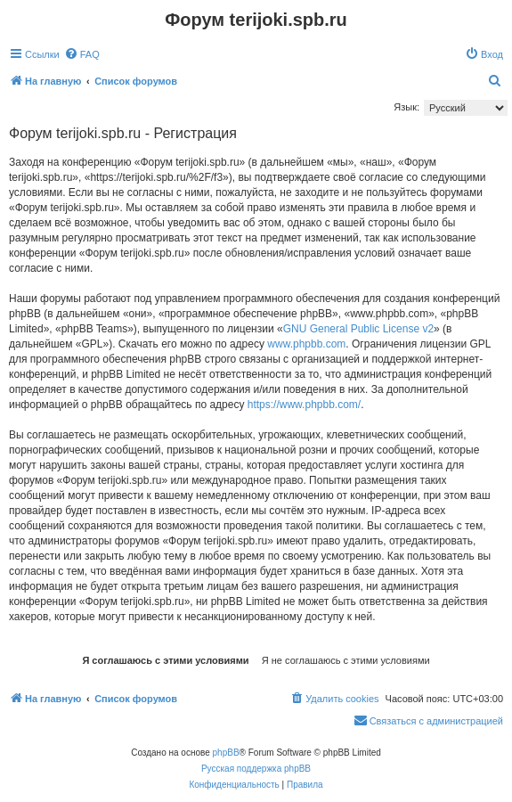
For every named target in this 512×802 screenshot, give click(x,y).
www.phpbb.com (306, 344)
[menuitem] (82, 54)
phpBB (226, 752)
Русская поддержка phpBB (256, 768)
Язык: (406, 107)
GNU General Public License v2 (358, 329)
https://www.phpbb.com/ (304, 404)
